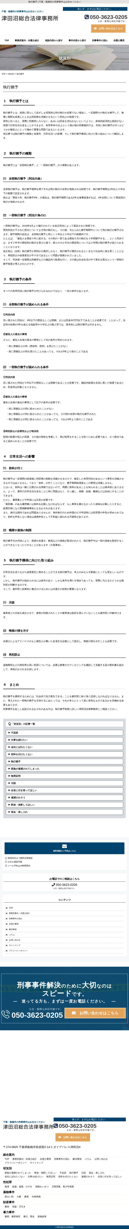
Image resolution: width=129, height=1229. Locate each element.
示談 (13, 783)
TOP (7, 40)
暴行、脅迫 (28, 1216)
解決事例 (13, 929)
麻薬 (26, 1196)
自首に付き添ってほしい (24, 790)
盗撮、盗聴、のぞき (22, 1186)
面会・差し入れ (19, 812)
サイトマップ (14, 945)
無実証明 (16, 776)
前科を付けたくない (21, 754)
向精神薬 (36, 1196)
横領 (7, 1206)
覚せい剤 (9, 1196)
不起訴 (14, 732)
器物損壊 (42, 1216)
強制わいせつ (42, 1186)
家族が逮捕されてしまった (25, 768)
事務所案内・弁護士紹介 (27, 40)
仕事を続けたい (19, 740)
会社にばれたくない (21, 747)
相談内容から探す (54, 40)
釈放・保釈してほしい (23, 804)
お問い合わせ (14, 940)
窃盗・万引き (19, 1206)
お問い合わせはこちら (108, 28)
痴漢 (7, 1186)
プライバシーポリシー (18, 951)
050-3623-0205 (106, 16)
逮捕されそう (18, 797)
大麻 (19, 1196)
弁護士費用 (118, 40)
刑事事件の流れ (100, 40)
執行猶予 (16, 761)
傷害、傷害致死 (12, 1216)
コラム (12, 935)
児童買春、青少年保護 (63, 1186)
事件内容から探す (77, 40)
